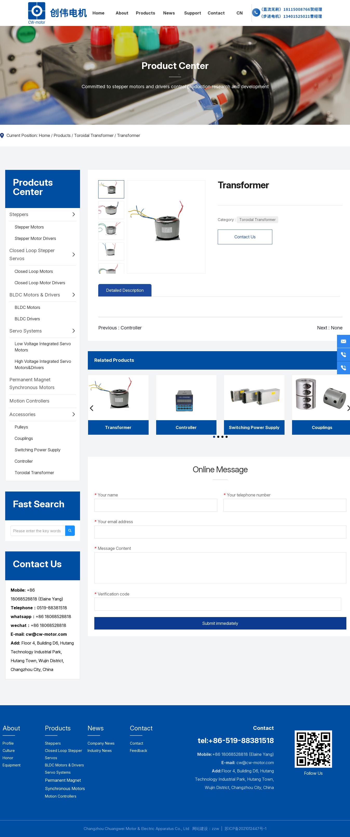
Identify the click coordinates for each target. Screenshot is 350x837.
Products (145, 13)
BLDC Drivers (27, 318)
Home (98, 13)
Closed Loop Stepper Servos (32, 254)
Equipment (12, 765)
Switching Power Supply (38, 449)
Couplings (24, 438)
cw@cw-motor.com (255, 762)
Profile (8, 743)
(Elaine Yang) (50, 598)
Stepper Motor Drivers (35, 238)
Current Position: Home (28, 135)
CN (239, 13)
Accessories (22, 414)
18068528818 (53, 625)
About (122, 13)
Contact (216, 13)
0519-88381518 (52, 607)
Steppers (18, 214)
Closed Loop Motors (34, 271)
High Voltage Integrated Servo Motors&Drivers (43, 364)
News (169, 13)
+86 (35, 625)
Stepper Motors (29, 227)
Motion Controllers (29, 401)
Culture (9, 750)
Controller (24, 461)
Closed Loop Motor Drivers (40, 282)
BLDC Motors (27, 307)
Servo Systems (25, 331)
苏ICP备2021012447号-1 (245, 828)
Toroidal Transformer (94, 135)
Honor (8, 758)
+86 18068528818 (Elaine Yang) (243, 754)
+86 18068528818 (53, 616)
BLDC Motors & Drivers (34, 295)
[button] (214, 437)
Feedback (138, 750)
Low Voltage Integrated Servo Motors (43, 346)
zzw (215, 828)
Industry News (100, 750)
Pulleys (21, 427)
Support (192, 13)
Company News (101, 743)
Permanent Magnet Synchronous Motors (32, 383)
